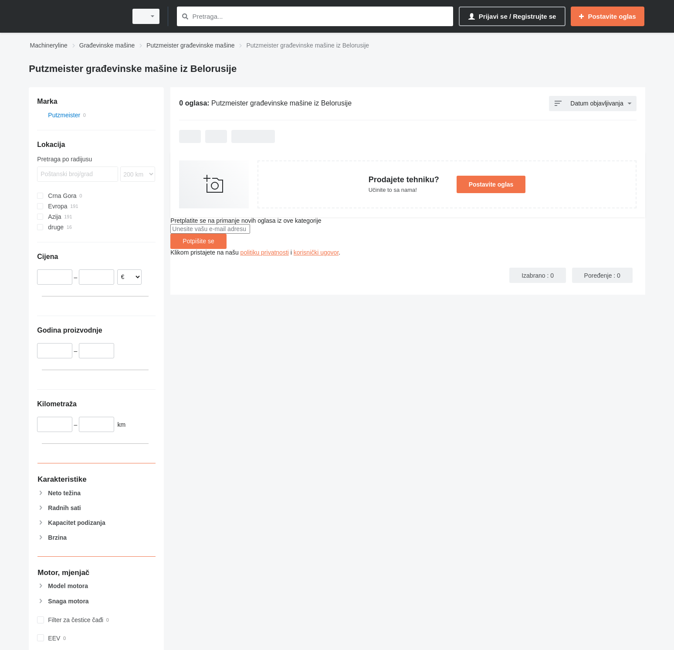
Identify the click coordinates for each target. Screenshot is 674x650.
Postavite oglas (491, 184)
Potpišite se (198, 241)
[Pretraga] (185, 16)
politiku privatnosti (264, 252)
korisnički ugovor (316, 252)
